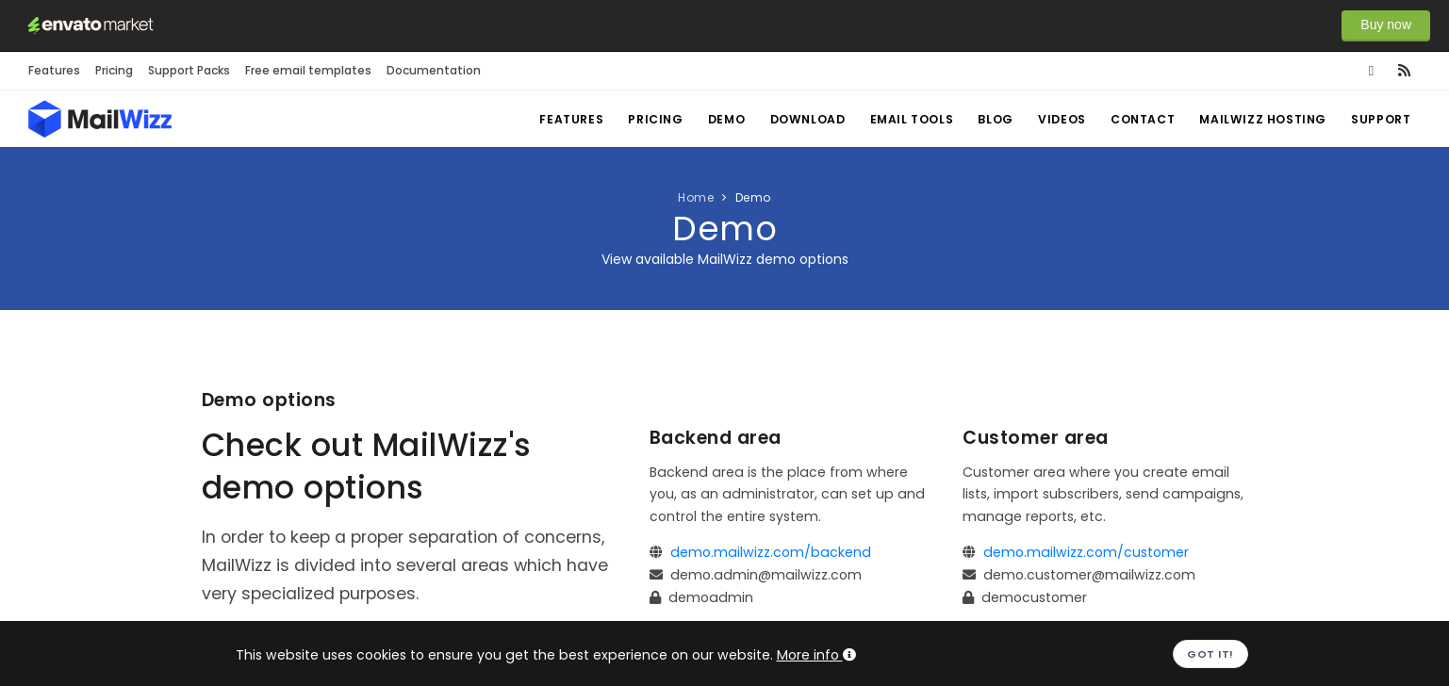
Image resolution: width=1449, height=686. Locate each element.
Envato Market (90, 25)
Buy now (1385, 24)
